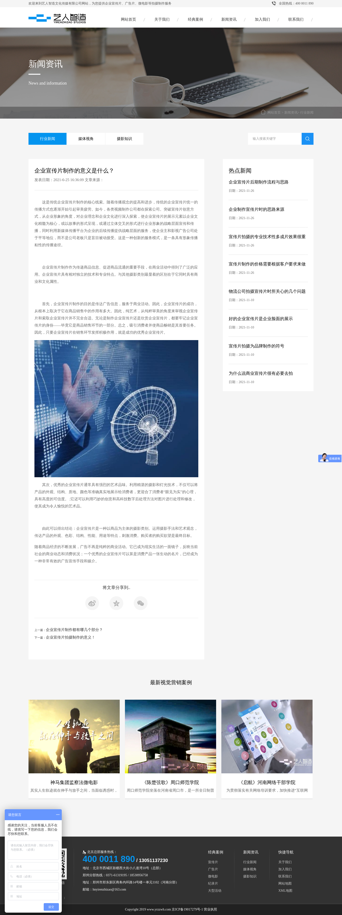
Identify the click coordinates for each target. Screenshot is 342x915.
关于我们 (162, 19)
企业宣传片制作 (55, 267)
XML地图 (285, 890)
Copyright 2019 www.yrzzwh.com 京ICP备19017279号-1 (164, 909)
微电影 (213, 876)
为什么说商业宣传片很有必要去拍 (261, 373)
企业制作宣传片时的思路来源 (256, 209)
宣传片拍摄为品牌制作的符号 (256, 346)
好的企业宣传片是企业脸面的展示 (261, 318)
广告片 (213, 869)
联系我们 (296, 19)
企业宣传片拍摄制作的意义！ (70, 637)
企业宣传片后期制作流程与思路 (259, 182)
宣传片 (213, 862)
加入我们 (262, 19)
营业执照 (210, 909)
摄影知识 (124, 139)
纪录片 (213, 883)
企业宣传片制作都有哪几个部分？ (74, 630)
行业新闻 (307, 112)
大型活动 (214, 890)
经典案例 (195, 19)
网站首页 (128, 19)
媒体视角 (86, 139)
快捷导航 (286, 852)
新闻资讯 (229, 19)
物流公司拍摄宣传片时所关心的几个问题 (267, 291)
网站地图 (285, 883)
